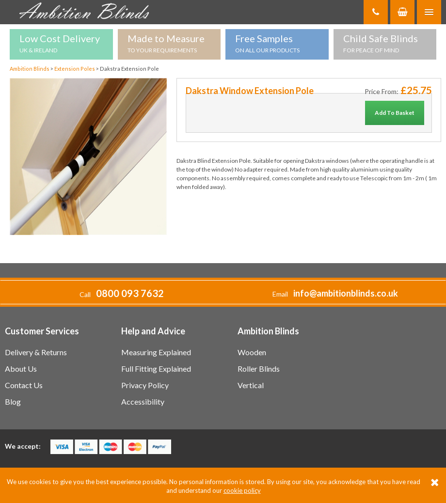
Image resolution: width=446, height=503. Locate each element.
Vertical (251, 385)
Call (122, 294)
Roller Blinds (259, 368)
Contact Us (24, 385)
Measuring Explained (156, 352)
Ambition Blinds (87, 12)
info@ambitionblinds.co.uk (345, 293)
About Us (21, 368)
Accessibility (142, 401)
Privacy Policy (145, 385)
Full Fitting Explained (156, 368)
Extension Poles (75, 68)
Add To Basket (394, 112)
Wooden (252, 352)
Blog (13, 401)
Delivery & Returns (36, 352)
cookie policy (242, 490)
